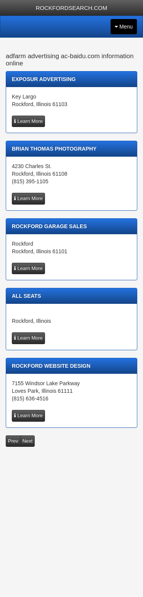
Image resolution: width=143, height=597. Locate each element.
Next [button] (27, 441)
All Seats (26, 296)
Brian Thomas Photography (54, 149)
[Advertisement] (71, 524)
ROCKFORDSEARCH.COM (72, 8)
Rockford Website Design (51, 366)
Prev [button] (13, 441)
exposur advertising (44, 79)
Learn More (28, 121)
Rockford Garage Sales (49, 226)
